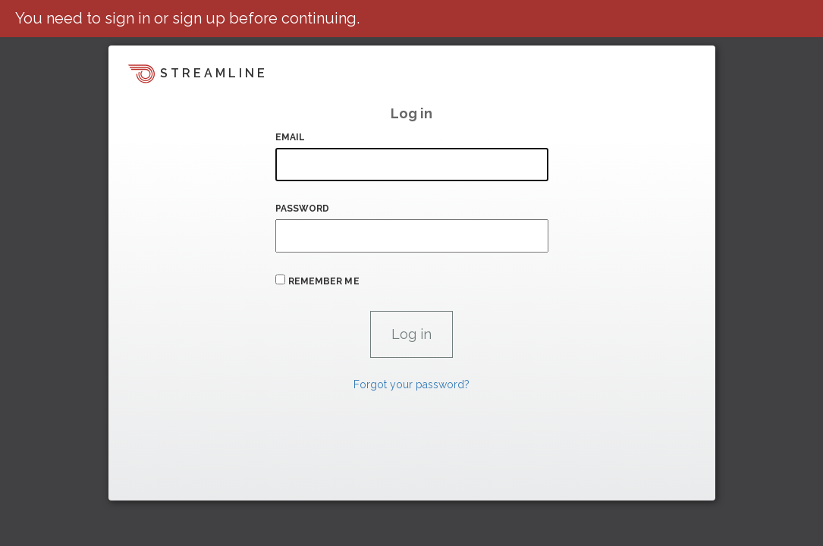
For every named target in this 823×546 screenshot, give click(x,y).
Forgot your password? (411, 384)
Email (290, 137)
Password (302, 208)
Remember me (324, 281)
